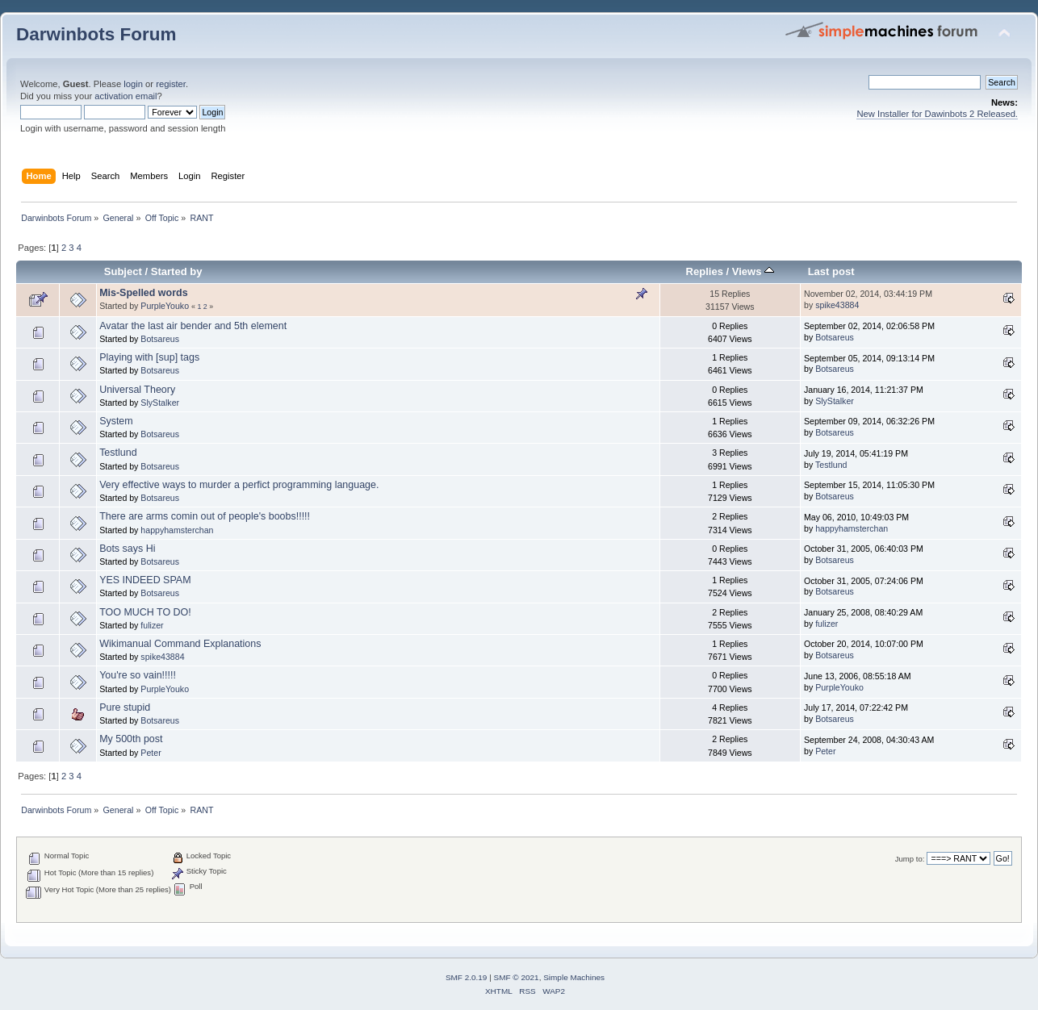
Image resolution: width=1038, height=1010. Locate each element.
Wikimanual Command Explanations (180, 643)
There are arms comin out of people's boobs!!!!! (204, 516)
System (116, 421)
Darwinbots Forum (96, 34)
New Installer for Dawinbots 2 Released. (937, 114)
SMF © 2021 (516, 977)
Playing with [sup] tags (149, 357)
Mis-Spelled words (143, 292)
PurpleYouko (164, 306)
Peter (150, 753)
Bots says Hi (127, 548)
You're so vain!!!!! (137, 675)
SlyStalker (159, 402)
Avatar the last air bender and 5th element (193, 326)
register (171, 84)
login (133, 84)
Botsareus (159, 339)
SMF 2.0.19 (467, 977)
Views (753, 271)
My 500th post (130, 739)
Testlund (117, 452)
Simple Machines (574, 977)
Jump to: (910, 858)
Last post (831, 271)
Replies (704, 271)
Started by (177, 271)
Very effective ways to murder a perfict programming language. (239, 484)
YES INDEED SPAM (144, 580)
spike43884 (837, 305)
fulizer (151, 625)
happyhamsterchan (176, 530)
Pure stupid (124, 707)
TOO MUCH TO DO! (145, 612)
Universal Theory (137, 389)
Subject (123, 271)
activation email (125, 96)
